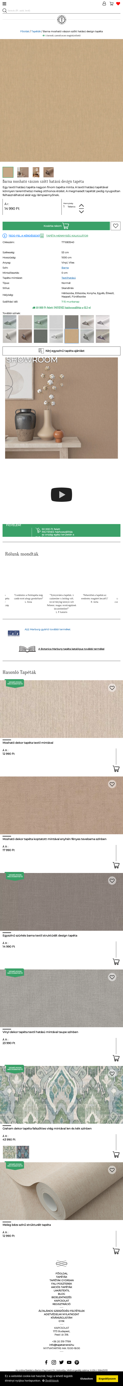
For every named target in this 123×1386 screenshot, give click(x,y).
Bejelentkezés (61, 1297)
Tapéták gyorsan (62, 1280)
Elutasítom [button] (86, 1378)
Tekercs (71, 206)
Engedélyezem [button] (107, 1378)
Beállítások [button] (50, 1380)
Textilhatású (69, 277)
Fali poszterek (61, 1283)
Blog (61, 1293)
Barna (65, 267)
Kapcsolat (61, 1300)
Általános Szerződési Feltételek (62, 1310)
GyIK (61, 1321)
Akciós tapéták (61, 1287)
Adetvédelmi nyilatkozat (61, 1314)
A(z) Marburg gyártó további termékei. (48, 629)
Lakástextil (62, 1290)
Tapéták (36, 31)
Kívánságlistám (61, 1317)
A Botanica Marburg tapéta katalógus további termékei (71, 648)
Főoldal (24, 31)
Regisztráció (61, 1304)
